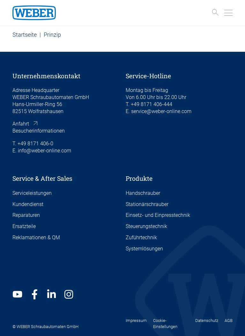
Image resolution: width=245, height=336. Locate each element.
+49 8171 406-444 (151, 104)
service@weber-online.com (161, 111)
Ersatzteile (24, 226)
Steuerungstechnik (146, 226)
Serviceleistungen (32, 193)
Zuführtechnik (141, 238)
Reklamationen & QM (36, 238)
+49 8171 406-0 (35, 144)
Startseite (24, 34)
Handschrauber (143, 193)
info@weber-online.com (44, 151)
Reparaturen (26, 215)
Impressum (136, 320)
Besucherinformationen (38, 131)
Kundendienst (27, 204)
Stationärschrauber (147, 204)
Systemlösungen (144, 249)
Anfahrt (20, 124)
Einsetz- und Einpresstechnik (158, 215)
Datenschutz (206, 320)
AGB (229, 320)
